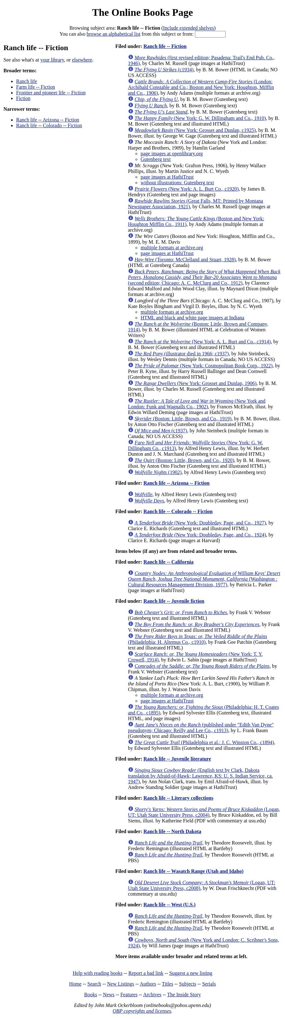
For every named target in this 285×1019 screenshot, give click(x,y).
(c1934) (164, 69)
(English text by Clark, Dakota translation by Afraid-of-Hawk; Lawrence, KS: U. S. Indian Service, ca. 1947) (200, 775)
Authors (148, 983)
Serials (209, 983)
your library (52, 59)
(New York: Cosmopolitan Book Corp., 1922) (203, 365)
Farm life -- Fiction (35, 87)
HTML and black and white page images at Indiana (192, 317)
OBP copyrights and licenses (141, 1011)
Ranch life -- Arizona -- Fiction (47, 119)
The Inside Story (184, 994)
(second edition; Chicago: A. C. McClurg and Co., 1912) (204, 277)
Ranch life (26, 81)
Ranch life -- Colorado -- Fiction (49, 125)
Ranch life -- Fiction (164, 46)
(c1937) (161, 430)
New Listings (120, 983)
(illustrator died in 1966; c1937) (182, 353)
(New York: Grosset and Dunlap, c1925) (195, 130)
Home (75, 983)
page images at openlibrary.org (172, 153)
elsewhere (82, 59)
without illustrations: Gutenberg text (177, 182)
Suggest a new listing (190, 973)
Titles (167, 983)
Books (90, 994)
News (108, 994)
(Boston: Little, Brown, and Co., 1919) (183, 418)
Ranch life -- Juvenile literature (177, 758)
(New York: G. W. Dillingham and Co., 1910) (200, 118)
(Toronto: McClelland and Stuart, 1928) (185, 259)
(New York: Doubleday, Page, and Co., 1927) (200, 522)
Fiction (23, 98)
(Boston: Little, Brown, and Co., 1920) (184, 460)
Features (128, 994)
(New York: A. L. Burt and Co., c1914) (203, 341)
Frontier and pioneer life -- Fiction (51, 92)
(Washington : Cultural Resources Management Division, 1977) (204, 579)
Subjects (187, 983)
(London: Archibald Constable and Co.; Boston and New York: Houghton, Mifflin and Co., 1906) (201, 87)
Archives (152, 994)
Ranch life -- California (168, 562)
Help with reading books (98, 973)
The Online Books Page (142, 12)
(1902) (158, 472)
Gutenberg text (156, 159)
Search (94, 983)
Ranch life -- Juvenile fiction (173, 601)
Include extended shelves (188, 28)
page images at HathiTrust (167, 177)
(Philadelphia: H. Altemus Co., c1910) (197, 639)
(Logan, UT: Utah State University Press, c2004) (204, 812)
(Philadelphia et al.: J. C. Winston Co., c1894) (204, 742)
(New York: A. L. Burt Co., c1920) (187, 189)
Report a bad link (145, 973)
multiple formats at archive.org (172, 247)
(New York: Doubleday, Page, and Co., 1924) (200, 534)
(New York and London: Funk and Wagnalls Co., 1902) (196, 403)
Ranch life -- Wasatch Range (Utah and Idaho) (193, 871)
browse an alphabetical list (113, 34)
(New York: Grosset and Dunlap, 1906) (196, 383)
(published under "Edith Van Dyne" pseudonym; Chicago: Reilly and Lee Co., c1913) (201, 727)
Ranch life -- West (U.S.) (169, 904)
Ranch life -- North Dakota (172, 831)
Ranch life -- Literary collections (178, 798)
